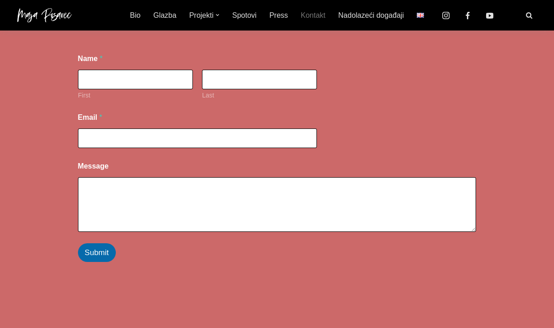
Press (278, 15)
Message (93, 166)
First (84, 95)
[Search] (529, 15)
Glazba (164, 15)
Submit (97, 252)
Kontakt (313, 15)
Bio (135, 15)
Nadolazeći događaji (371, 15)
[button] (217, 15)
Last (208, 95)
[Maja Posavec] (44, 15)
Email (90, 117)
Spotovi (244, 15)
